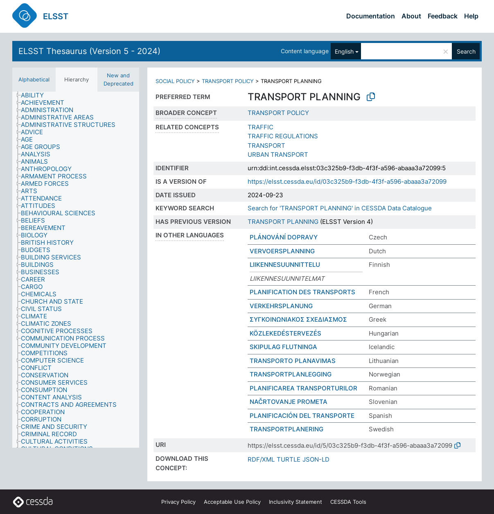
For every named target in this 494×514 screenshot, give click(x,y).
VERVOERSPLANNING (282, 251)
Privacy (178, 501)
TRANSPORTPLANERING (286, 429)
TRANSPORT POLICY (228, 81)
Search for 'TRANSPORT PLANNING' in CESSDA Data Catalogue (340, 208)
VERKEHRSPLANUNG (281, 306)
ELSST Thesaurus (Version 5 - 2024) (89, 51)
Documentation (370, 16)
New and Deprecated (118, 79)
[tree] (75, 270)
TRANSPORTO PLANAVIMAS (293, 361)
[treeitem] (35, 95)
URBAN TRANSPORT (278, 154)
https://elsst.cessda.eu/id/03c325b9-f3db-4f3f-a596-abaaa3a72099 (347, 181)
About (411, 16)
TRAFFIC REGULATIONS (283, 136)
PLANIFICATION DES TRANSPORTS (302, 292)
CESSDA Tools (348, 501)
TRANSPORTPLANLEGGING (291, 374)
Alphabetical (34, 79)
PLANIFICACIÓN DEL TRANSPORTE (302, 415)
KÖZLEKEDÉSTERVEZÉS (285, 333)
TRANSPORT (266, 145)
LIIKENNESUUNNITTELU (285, 264)
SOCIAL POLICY (175, 81)
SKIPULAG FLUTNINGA (283, 347)
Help (471, 16)
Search (466, 51)
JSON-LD (315, 459)
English (344, 51)
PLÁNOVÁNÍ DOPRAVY (284, 237)
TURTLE (288, 459)
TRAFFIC (260, 127)
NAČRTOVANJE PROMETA (288, 402)
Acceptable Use (232, 501)
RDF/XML (261, 459)
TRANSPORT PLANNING (283, 221)
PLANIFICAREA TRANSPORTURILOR (303, 388)
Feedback (443, 16)
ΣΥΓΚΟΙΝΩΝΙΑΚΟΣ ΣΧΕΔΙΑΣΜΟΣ (298, 319)
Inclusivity (295, 501)
